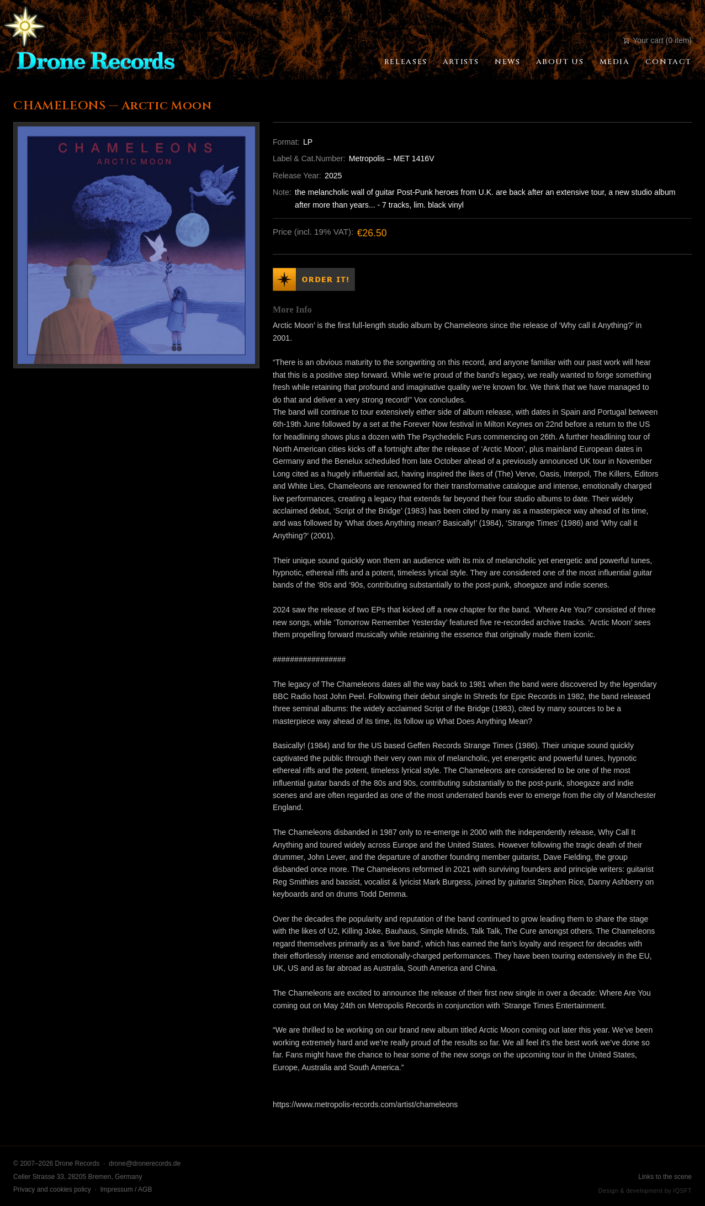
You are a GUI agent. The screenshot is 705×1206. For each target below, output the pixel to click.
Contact (668, 62)
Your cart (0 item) (657, 40)
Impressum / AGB (126, 1189)
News (507, 62)
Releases (405, 62)
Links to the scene (665, 1177)
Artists (461, 62)
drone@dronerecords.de (145, 1163)
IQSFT (682, 1190)
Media (615, 62)
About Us (560, 62)
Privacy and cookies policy (52, 1189)
